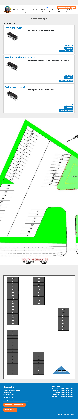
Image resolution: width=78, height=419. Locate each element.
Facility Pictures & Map (55, 10)
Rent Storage (24, 10)
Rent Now (68, 48)
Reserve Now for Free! (66, 51)
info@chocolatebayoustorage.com (15, 401)
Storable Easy (70, 414)
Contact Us (43, 10)
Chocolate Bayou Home (14, 405)
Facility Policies (69, 10)
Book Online (10, 410)
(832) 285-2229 (51, 8)
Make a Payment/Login (66, 8)
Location (33, 9)
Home (15, 9)
